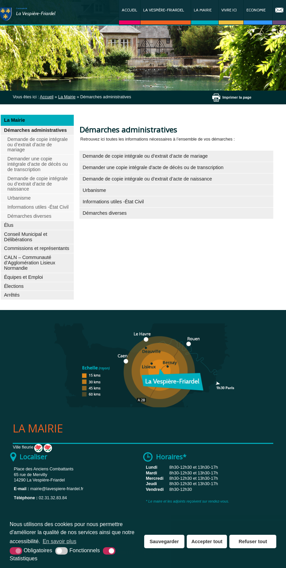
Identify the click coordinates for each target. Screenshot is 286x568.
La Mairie (203, 10)
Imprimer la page (236, 97)
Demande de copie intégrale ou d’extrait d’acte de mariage (37, 145)
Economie (256, 10)
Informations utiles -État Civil (37, 207)
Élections (13, 286)
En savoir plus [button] (59, 541)
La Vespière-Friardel (163, 10)
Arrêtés (11, 295)
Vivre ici (229, 10)
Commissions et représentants (36, 248)
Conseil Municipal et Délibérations (25, 236)
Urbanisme (19, 198)
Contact (279, 12)
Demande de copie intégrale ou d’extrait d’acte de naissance (37, 184)
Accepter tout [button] (207, 541)
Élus (8, 225)
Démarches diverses (29, 216)
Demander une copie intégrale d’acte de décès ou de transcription (37, 164)
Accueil (129, 10)
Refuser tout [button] (253, 541)
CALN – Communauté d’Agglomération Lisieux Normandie (29, 263)
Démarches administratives (35, 130)
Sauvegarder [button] (164, 541)
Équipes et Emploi (23, 277)
